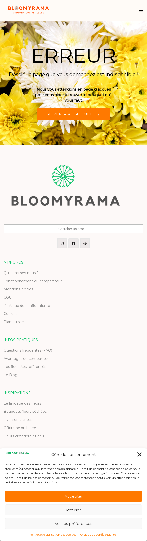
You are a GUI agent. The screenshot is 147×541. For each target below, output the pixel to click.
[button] (139, 454)
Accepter (74, 496)
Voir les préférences (73, 523)
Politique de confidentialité (97, 534)
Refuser (73, 510)
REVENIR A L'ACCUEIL (71, 114)
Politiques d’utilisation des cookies (52, 534)
